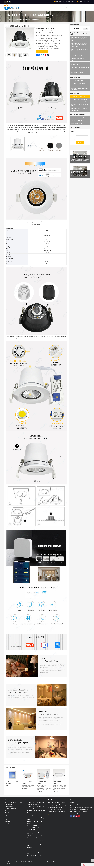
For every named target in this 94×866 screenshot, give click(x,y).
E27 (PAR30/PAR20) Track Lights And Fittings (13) (79, 89)
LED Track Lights (75, 77)
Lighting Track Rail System (78, 114)
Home (48, 7)
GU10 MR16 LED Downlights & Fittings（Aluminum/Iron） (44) (79, 100)
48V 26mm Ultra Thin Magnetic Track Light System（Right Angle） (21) (79, 39)
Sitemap (7, 823)
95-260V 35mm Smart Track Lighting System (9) (78, 63)
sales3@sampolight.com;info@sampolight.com (66, 1)
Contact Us (86, 7)
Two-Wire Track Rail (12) (77, 117)
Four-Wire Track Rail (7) (77, 123)
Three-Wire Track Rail (32, 838)
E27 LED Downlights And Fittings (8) (79, 105)
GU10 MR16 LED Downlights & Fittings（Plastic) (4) (79, 109)
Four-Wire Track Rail (31, 849)
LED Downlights (17, 19)
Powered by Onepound (9, 863)
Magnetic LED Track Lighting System (78, 33)
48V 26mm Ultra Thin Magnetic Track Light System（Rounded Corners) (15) (79, 45)
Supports (79, 7)
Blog (74, 7)
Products (60, 7)
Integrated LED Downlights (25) (79, 96)
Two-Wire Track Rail (31, 829)
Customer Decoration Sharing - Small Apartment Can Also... (79, 174)
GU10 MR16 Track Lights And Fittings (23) (78, 84)
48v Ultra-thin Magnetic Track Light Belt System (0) (79, 50)
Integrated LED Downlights (31, 19)
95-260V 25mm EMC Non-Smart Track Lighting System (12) (79, 54)
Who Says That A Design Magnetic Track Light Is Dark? (80, 159)
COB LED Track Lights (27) (78, 80)
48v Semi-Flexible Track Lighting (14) (79, 73)
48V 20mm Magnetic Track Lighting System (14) (80, 68)
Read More (8, 785)
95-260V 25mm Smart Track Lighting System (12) (78, 59)
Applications (68, 7)
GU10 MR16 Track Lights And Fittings (35, 835)
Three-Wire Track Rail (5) (77, 120)
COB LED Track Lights (32, 825)
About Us (54, 7)
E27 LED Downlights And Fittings (34, 847)
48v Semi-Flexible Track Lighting (34, 855)
